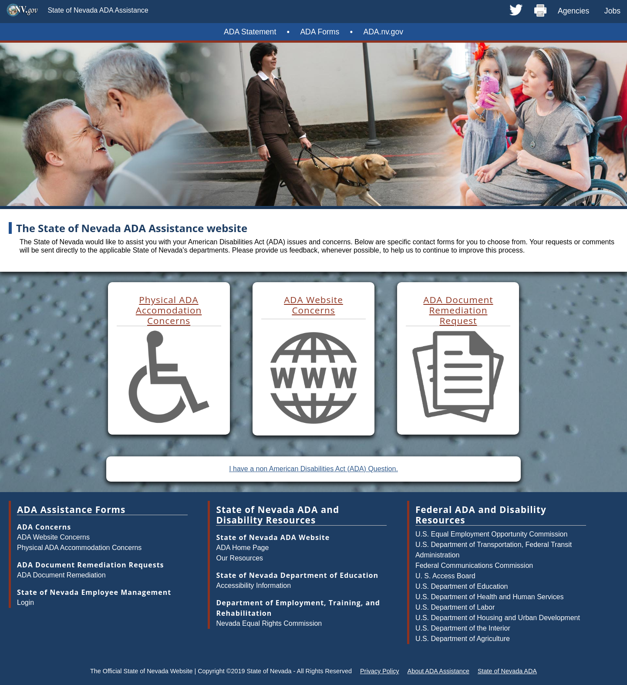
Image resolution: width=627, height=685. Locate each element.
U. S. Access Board (445, 576)
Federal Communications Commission (474, 565)
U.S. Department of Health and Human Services (489, 597)
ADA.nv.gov (383, 31)
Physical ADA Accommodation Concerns (79, 547)
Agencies (573, 11)
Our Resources (239, 558)
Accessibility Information (253, 585)
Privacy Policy (379, 671)
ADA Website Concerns (53, 537)
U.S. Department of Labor (455, 607)
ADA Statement (250, 31)
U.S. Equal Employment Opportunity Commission (491, 534)
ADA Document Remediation (61, 575)
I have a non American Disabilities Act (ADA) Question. (313, 468)
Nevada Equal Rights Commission (269, 623)
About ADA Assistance (438, 671)
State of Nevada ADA (507, 671)
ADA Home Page (242, 547)
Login (25, 602)
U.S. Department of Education (461, 586)
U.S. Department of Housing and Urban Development (497, 617)
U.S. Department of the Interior (462, 628)
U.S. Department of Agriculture (462, 638)
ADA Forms (319, 31)
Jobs (612, 11)
